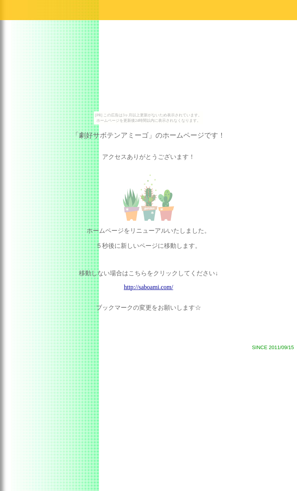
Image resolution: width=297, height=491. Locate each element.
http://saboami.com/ (148, 287)
